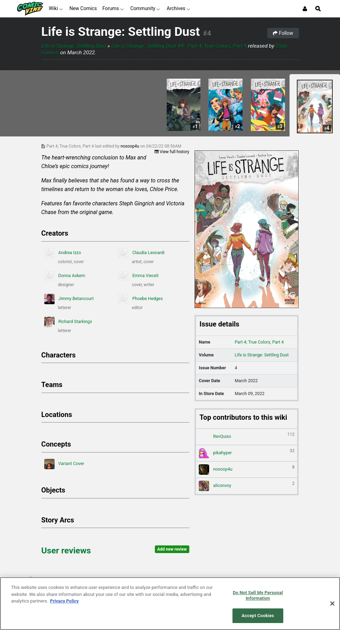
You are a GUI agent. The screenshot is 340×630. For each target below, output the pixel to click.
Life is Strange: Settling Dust (120, 31)
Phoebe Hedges (140, 299)
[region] (170, 603)
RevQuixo (246, 437)
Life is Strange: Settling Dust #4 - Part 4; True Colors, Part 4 (179, 46)
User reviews (66, 550)
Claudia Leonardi (141, 253)
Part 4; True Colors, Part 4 (259, 342)
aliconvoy (246, 486)
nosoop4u (130, 146)
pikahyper (246, 453)
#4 (207, 33)
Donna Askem (64, 276)
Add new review (172, 549)
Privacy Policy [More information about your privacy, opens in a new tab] (64, 601)
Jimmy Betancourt (69, 299)
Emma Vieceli (138, 276)
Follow (283, 33)
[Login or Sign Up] (305, 8)
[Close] (332, 603)
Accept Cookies (258, 615)
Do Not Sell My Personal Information (258, 595)
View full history (172, 151)
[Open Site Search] (318, 8)
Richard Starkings (68, 322)
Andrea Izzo (62, 253)
